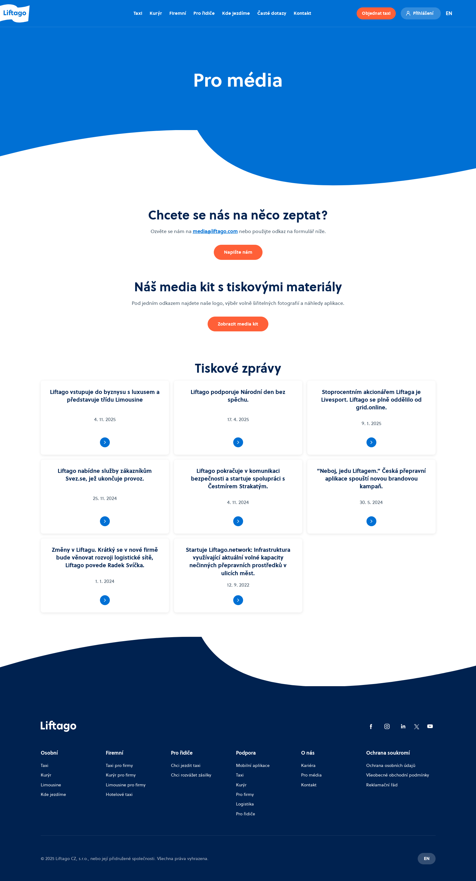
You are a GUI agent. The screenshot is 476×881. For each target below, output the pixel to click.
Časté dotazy (271, 13)
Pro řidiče (204, 13)
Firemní (177, 13)
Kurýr (156, 13)
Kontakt (302, 13)
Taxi (138, 13)
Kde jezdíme (236, 13)
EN (449, 13)
